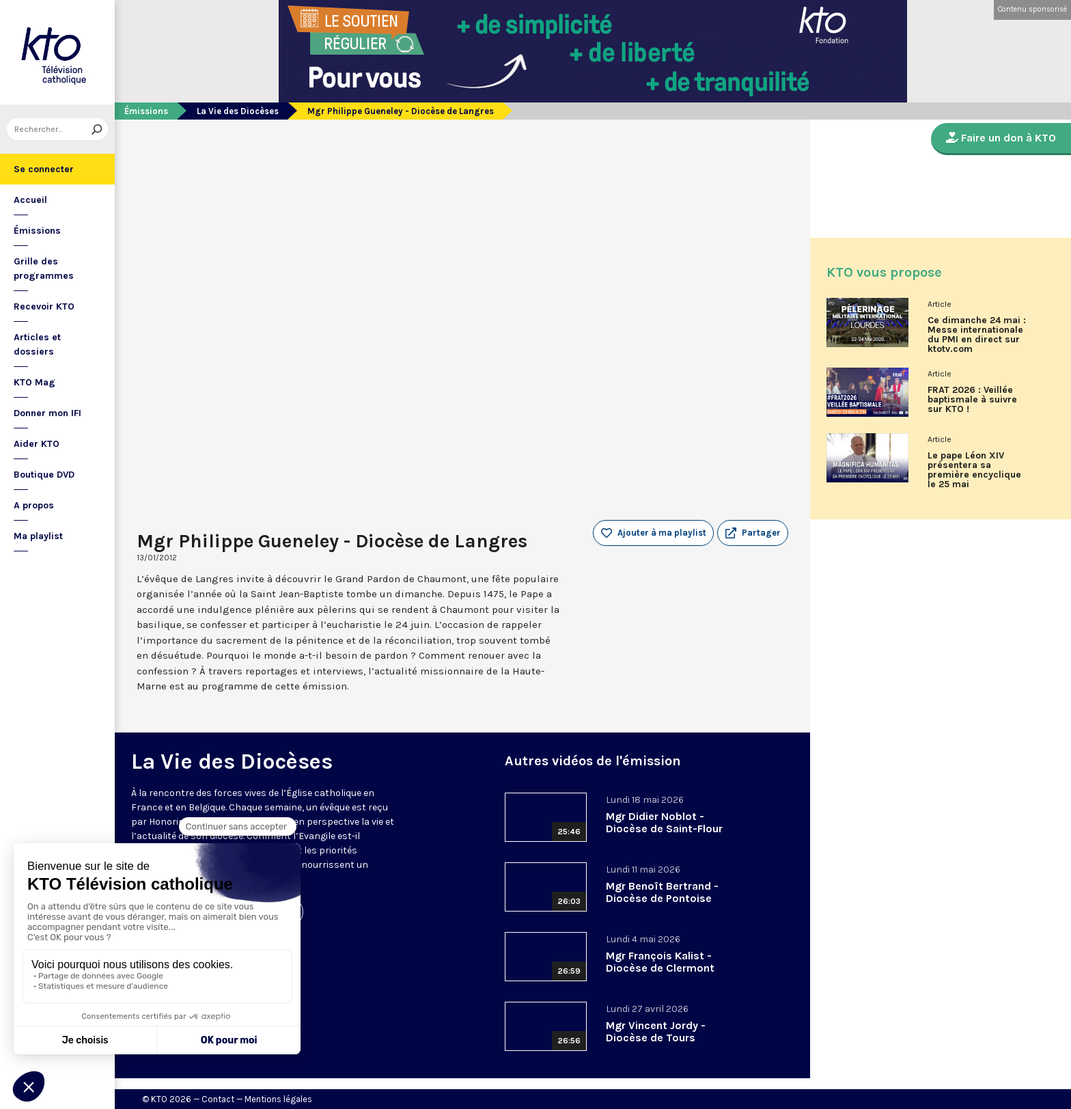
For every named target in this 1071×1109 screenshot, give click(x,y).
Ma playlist (38, 536)
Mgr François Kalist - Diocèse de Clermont (660, 961)
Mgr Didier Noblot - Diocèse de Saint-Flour (664, 822)
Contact (217, 1099)
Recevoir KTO (44, 306)
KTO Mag (34, 382)
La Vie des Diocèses (238, 111)
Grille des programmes (44, 269)
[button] (752, 533)
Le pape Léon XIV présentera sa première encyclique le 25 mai (974, 470)
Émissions (37, 230)
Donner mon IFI (47, 413)
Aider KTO (36, 444)
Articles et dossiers (37, 344)
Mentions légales (278, 1099)
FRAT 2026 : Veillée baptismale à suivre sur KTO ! (972, 399)
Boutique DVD (44, 474)
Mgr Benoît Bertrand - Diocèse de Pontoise (662, 892)
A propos (34, 505)
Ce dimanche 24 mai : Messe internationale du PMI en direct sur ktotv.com (977, 335)
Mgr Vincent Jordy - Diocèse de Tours (656, 1031)
